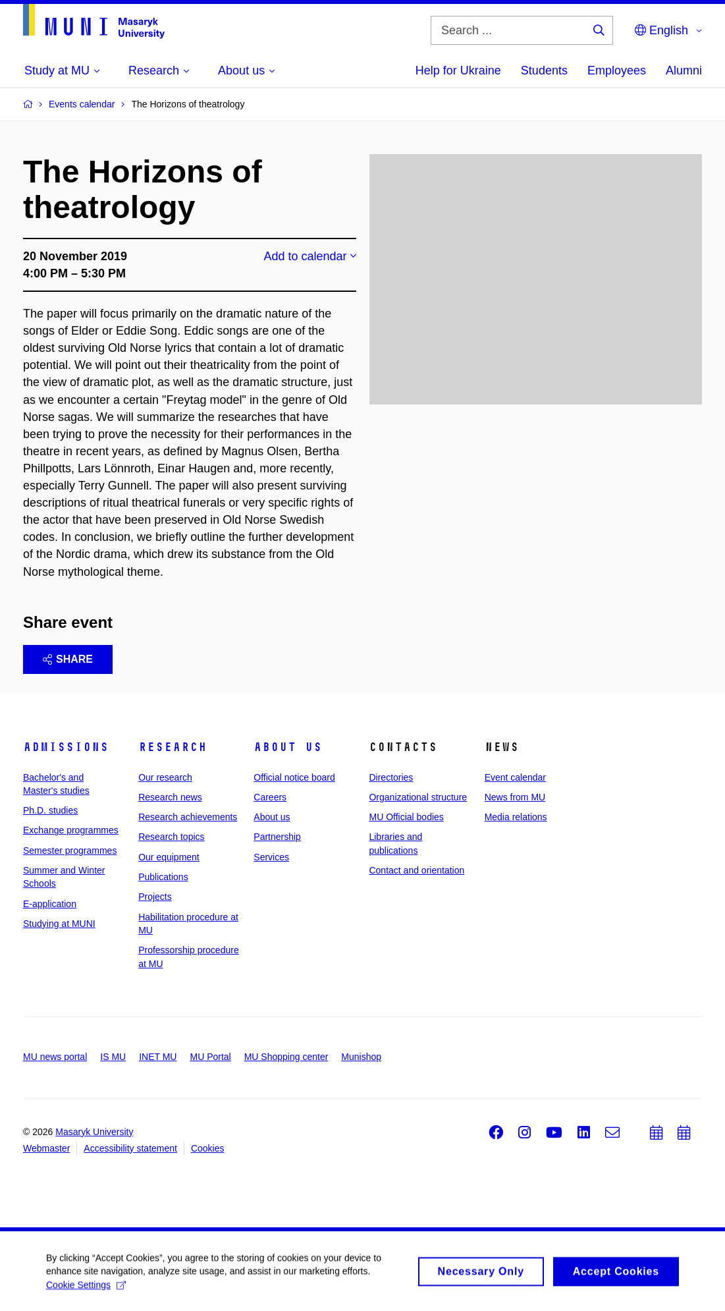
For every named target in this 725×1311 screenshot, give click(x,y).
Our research (165, 777)
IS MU (113, 1056)
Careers (270, 797)
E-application (49, 904)
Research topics (171, 836)
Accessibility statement (130, 1148)
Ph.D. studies (50, 810)
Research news (170, 797)
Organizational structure (418, 797)
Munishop (361, 1056)
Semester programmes (70, 850)
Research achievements (187, 817)
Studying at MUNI (59, 923)
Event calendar (515, 777)
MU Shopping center (286, 1056)
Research (172, 747)
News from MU (515, 797)
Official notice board (294, 777)
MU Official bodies (406, 817)
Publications (163, 877)
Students (544, 70)
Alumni (684, 70)
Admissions (66, 747)
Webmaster (46, 1148)
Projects (155, 896)
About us (288, 747)
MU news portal (55, 1056)
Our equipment (169, 857)
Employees (616, 70)
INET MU (157, 1056)
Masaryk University (94, 1132)
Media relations (516, 817)
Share (68, 659)
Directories (391, 777)
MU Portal (210, 1056)
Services (271, 857)
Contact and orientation (416, 870)
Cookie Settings (86, 1289)
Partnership (277, 836)
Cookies (208, 1148)
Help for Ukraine (458, 70)
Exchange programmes (71, 830)
